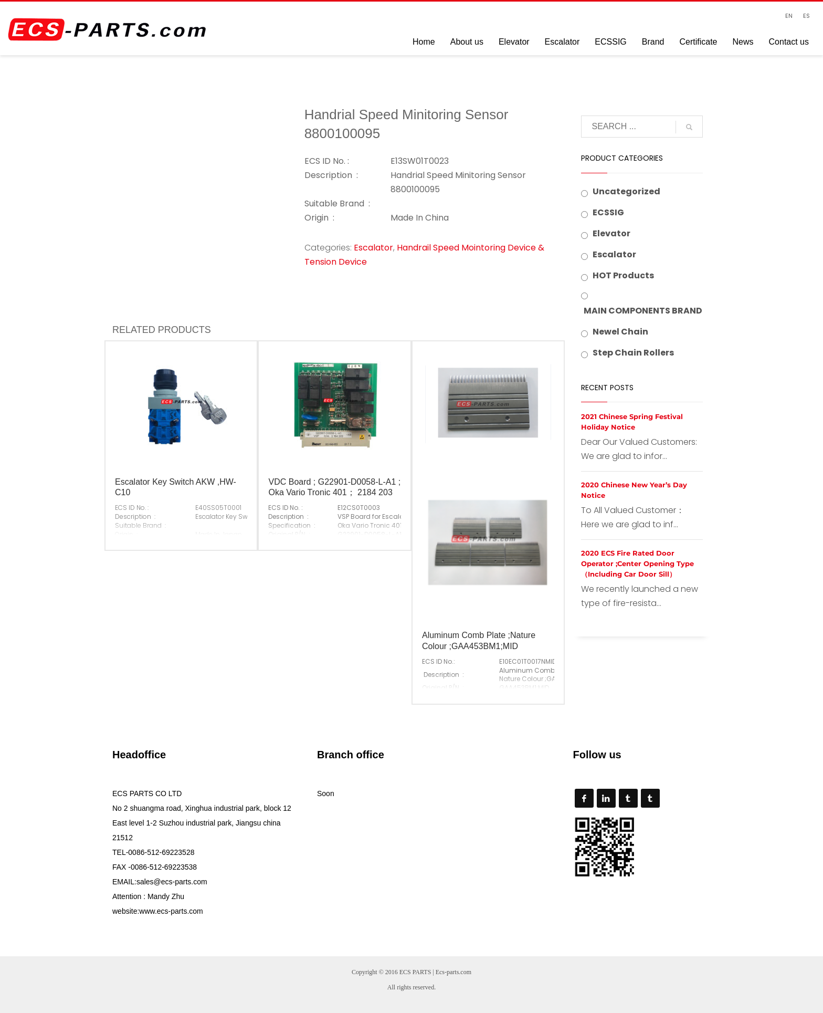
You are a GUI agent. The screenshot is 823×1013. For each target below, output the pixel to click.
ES (806, 16)
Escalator (373, 248)
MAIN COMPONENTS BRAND (643, 311)
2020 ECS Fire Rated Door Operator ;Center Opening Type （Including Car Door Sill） (637, 563)
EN (789, 16)
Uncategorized (626, 191)
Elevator (611, 233)
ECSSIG (608, 212)
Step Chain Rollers (633, 353)
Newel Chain (620, 332)
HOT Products (623, 275)
